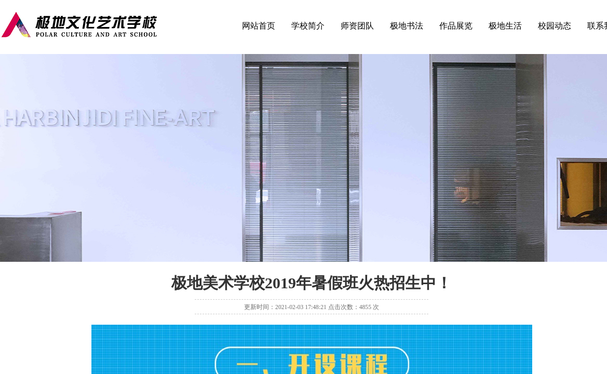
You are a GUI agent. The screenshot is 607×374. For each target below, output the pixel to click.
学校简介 (308, 25)
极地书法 (406, 25)
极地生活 (505, 25)
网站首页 (258, 25)
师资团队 (357, 25)
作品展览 (456, 25)
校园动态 (554, 25)
